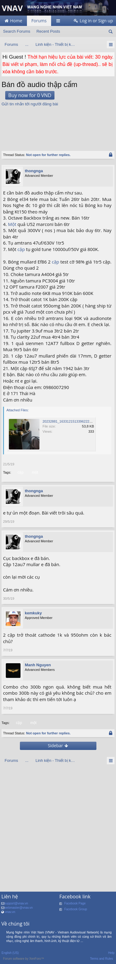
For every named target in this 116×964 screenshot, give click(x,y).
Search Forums (16, 31)
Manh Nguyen (38, 665)
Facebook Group (75, 909)
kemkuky (33, 613)
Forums (39, 21)
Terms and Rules (101, 958)
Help (111, 953)
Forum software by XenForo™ (23, 958)
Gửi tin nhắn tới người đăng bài (30, 104)
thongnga (34, 171)
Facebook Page (75, 903)
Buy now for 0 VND (29, 95)
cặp (21, 249)
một (34, 472)
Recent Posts (48, 31)
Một (12, 224)
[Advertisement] (58, 125)
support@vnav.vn (16, 903)
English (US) (10, 953)
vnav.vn (10, 912)
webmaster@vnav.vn (18, 907)
